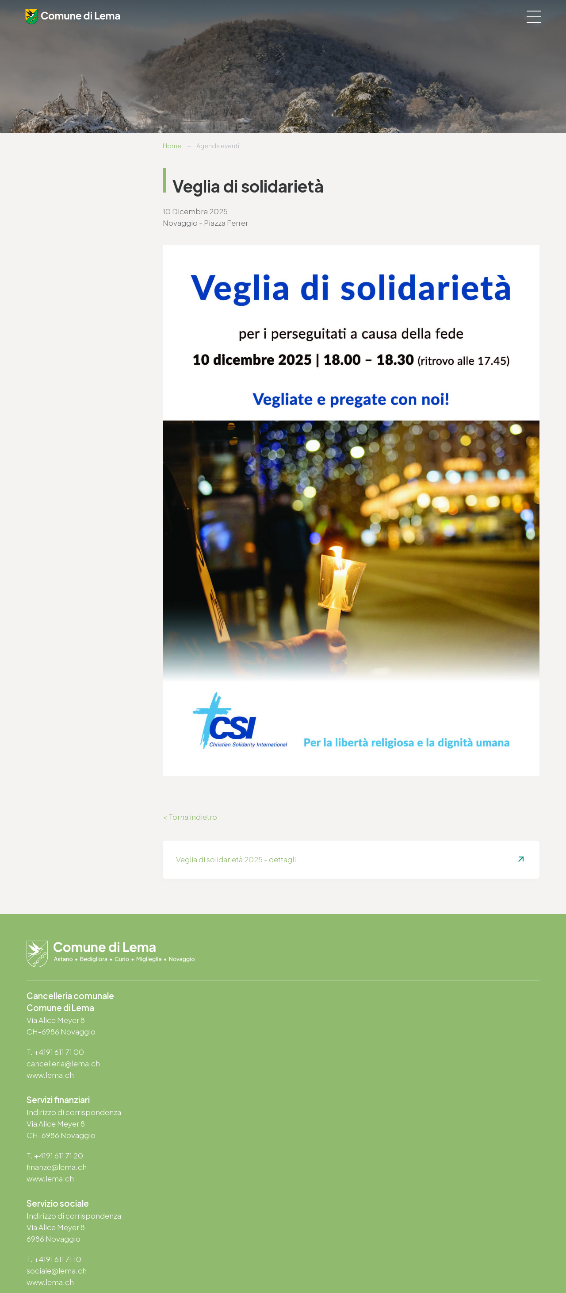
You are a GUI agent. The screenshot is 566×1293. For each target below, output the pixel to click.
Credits (261, 1262)
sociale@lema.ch (57, 1167)
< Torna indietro (190, 817)
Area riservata (297, 1262)
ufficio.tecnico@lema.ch (333, 1167)
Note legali (199, 1262)
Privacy (168, 1262)
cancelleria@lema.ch (63, 1064)
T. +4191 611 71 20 (318, 1051)
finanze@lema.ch (320, 1063)
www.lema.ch (50, 1075)
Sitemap (232, 1262)
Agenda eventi (217, 146)
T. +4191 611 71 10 (54, 1156)
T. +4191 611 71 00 (55, 1052)
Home (172, 146)
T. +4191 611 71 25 (317, 1156)
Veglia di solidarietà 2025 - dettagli (236, 860)
